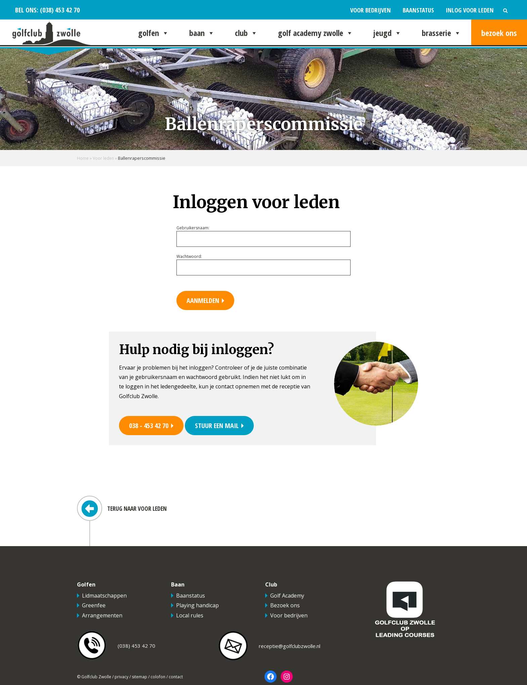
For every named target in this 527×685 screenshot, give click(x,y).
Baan (202, 33)
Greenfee (94, 606)
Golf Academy (287, 596)
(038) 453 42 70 (59, 9)
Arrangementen (102, 616)
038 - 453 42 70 (150, 426)
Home (83, 158)
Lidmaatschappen (104, 596)
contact (176, 677)
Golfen (153, 33)
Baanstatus (418, 10)
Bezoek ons (499, 32)
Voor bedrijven (370, 10)
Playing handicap (197, 606)
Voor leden (104, 158)
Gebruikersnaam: (192, 228)
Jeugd (387, 33)
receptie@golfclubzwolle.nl (289, 647)
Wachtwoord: (189, 256)
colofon (158, 677)
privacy (121, 677)
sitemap (139, 677)
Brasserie (441, 33)
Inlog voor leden (470, 10)
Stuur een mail (221, 426)
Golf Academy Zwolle (315, 33)
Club (246, 33)
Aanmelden (204, 300)
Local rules (189, 616)
